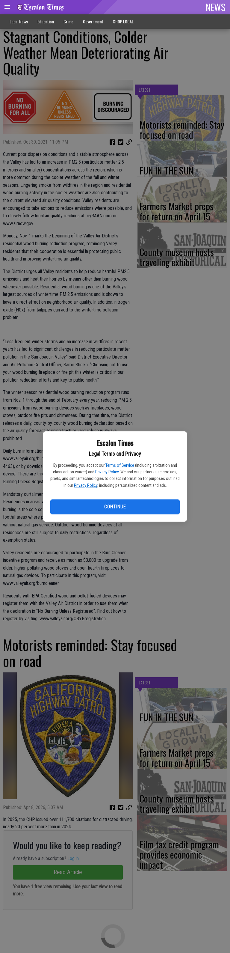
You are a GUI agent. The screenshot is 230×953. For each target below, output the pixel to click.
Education (45, 21)
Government (93, 21)
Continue (114, 507)
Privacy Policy (107, 471)
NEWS (216, 7)
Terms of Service (119, 465)
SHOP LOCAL (123, 21)
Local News (19, 21)
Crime (68, 21)
